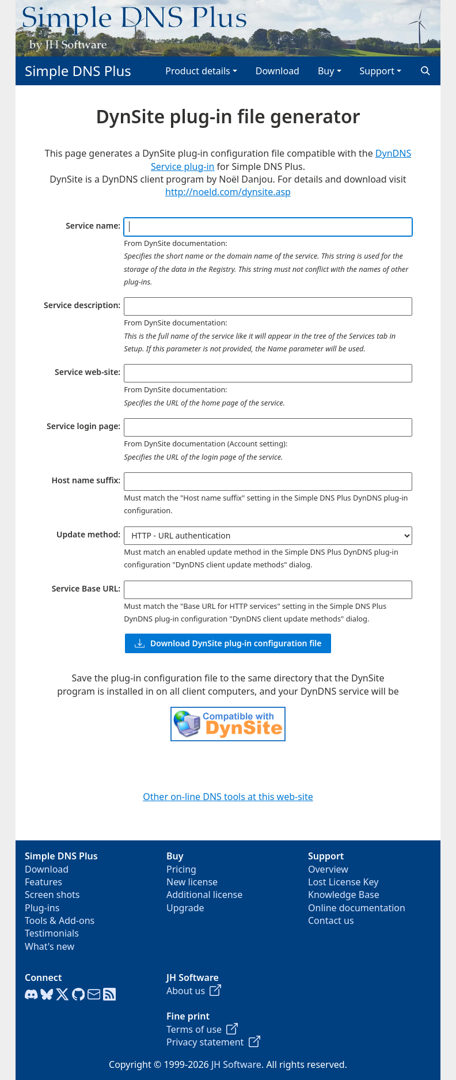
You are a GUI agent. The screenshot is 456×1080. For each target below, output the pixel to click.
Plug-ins (42, 907)
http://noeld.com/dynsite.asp (228, 191)
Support (377, 71)
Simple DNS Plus (78, 70)
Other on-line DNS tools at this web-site (228, 796)
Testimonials (52, 933)
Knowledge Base (343, 894)
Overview (328, 869)
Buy (326, 71)
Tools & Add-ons (59, 920)
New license (192, 882)
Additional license (204, 894)
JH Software (236, 1064)
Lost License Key (343, 882)
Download (277, 71)
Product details (197, 71)
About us (193, 990)
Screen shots (52, 894)
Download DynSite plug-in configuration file (228, 643)
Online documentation (356, 907)
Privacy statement (213, 1042)
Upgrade (185, 907)
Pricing (181, 869)
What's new (49, 946)
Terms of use (202, 1029)
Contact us (331, 920)
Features (43, 882)
